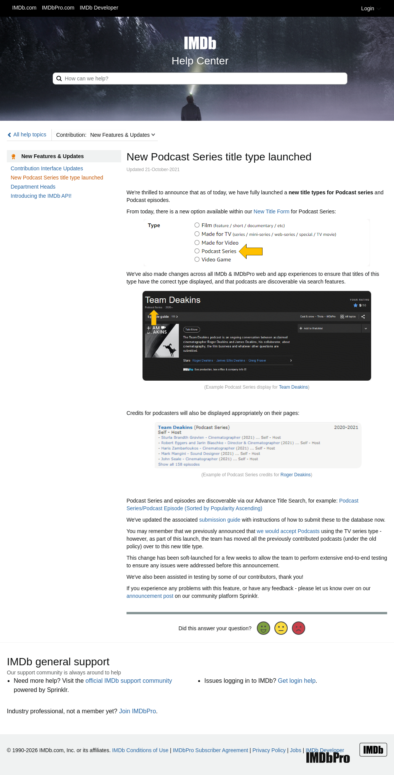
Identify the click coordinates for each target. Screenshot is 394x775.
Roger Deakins (295, 474)
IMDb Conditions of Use (140, 750)
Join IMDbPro (137, 711)
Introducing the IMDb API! (41, 196)
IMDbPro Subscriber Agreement (210, 750)
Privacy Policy (269, 750)
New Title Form (272, 211)
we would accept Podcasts (288, 531)
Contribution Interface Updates (47, 168)
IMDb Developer (99, 8)
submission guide (219, 520)
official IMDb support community (128, 680)
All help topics (26, 134)
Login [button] (371, 8)
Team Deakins (293, 387)
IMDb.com (24, 8)
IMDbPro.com (58, 8)
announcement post (150, 596)
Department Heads (33, 187)
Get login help (297, 680)
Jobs (295, 750)
